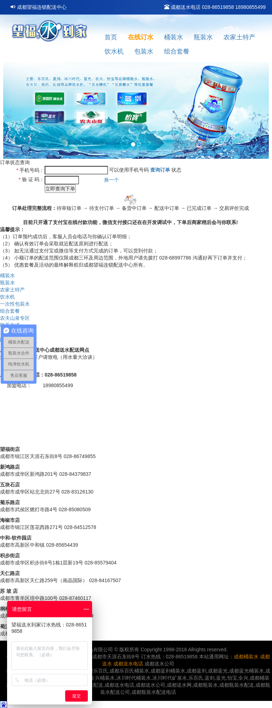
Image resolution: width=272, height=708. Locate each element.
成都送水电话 (128, 664)
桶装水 (173, 37)
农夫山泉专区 (15, 318)
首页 (110, 37)
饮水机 (114, 51)
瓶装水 (203, 37)
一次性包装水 (15, 304)
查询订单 (160, 169)
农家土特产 (239, 37)
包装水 (143, 51)
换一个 (111, 180)
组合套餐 (176, 51)
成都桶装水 (246, 656)
